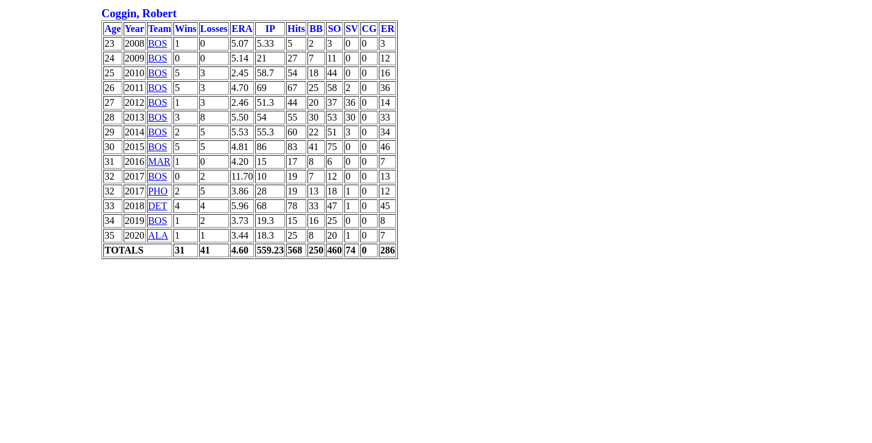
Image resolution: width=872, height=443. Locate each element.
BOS (157, 43)
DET (157, 206)
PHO (158, 191)
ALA (158, 235)
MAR (159, 161)
